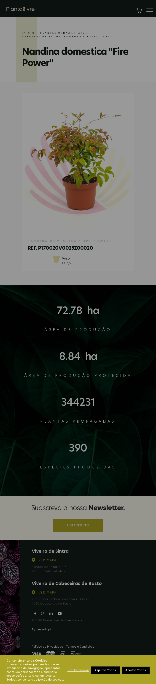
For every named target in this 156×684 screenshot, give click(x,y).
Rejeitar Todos (105, 670)
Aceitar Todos (135, 670)
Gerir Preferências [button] (78, 670)
